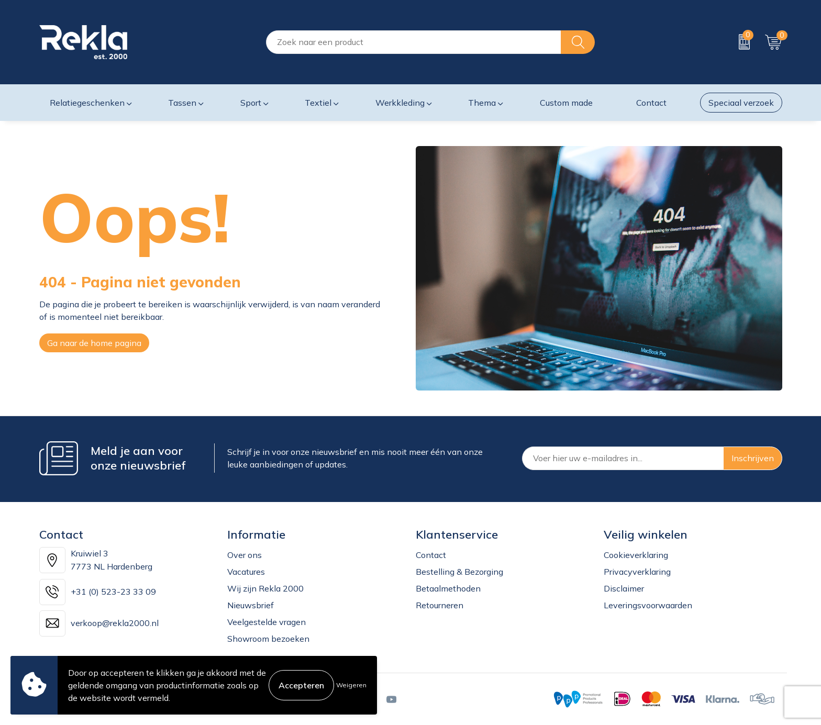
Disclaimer (624, 588)
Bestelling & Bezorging (459, 571)
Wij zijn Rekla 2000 (265, 588)
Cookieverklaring (636, 555)
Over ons (244, 555)
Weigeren (351, 685)
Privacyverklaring (637, 571)
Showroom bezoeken (268, 638)
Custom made (566, 102)
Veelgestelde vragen (266, 622)
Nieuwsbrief (250, 605)
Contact (431, 555)
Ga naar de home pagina (94, 343)
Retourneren (439, 605)
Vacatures (246, 571)
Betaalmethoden (448, 588)
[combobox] (413, 42)
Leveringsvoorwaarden (648, 605)
